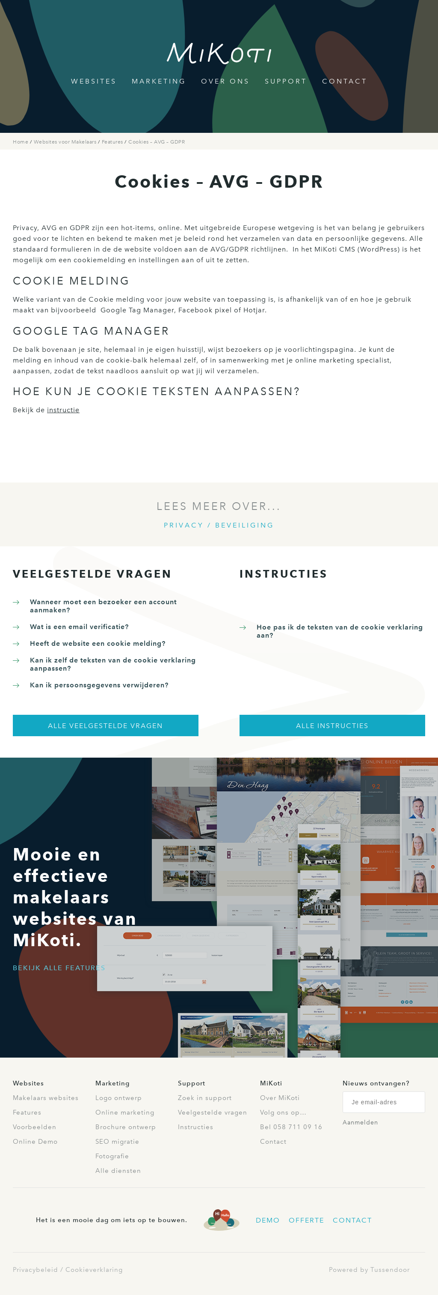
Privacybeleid (35, 1270)
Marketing (159, 81)
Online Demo (35, 1141)
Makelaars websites (46, 1098)
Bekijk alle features (59, 968)
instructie (63, 410)
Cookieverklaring (94, 1270)
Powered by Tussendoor (369, 1270)
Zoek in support (205, 1098)
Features (113, 142)
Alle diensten (118, 1171)
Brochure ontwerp (125, 1127)
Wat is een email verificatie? (79, 627)
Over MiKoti (280, 1098)
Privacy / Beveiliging (219, 525)
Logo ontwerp (118, 1098)
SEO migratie (117, 1141)
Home (21, 142)
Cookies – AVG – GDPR (156, 142)
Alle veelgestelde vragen (105, 726)
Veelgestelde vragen (212, 1112)
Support (286, 81)
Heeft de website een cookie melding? (98, 643)
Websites (94, 81)
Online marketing (124, 1112)
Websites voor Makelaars (66, 142)
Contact (344, 81)
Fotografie (112, 1156)
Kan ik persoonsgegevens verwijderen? (99, 685)
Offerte (306, 1220)
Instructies (195, 1127)
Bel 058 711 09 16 (291, 1127)
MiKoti (271, 1083)
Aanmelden (360, 1122)
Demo (268, 1220)
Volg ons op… (283, 1112)
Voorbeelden (34, 1127)
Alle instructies (332, 726)
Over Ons (225, 81)
